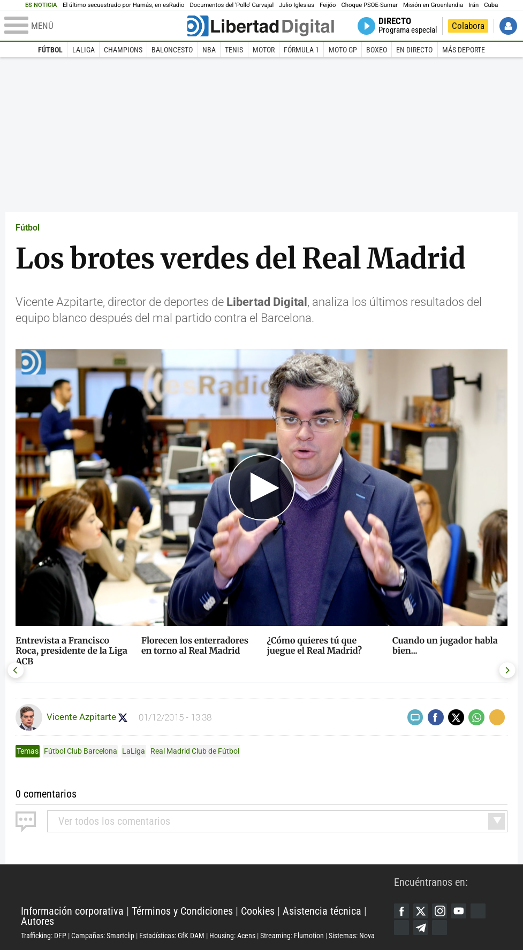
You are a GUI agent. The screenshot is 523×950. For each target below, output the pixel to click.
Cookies (258, 911)
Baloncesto (172, 49)
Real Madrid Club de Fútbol (194, 751)
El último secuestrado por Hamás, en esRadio (123, 5)
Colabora (468, 26)
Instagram (441, 910)
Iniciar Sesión (508, 26)
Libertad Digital (207, 885)
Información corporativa (72, 911)
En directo (414, 49)
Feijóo (328, 5)
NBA (209, 49)
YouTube (461, 910)
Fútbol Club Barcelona (80, 751)
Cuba (491, 5)
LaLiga (83, 49)
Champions (123, 49)
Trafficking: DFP (43, 935)
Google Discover (481, 910)
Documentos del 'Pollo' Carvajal (232, 5)
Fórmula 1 (301, 49)
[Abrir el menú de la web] (94, 26)
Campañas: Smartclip (102, 935)
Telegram (421, 928)
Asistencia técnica (322, 911)
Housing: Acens (232, 935)
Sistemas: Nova (352, 935)
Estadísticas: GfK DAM (171, 935)
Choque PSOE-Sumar (370, 5)
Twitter (421, 910)
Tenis (234, 49)
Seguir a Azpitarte (124, 717)
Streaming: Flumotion (292, 935)
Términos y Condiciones (182, 911)
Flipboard (402, 928)
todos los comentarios (114, 821)
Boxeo (376, 49)
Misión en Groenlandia (433, 5)
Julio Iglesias (296, 5)
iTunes (441, 928)
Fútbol (50, 49)
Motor (264, 49)
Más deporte (463, 49)
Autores (37, 921)
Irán (473, 5)
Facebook (402, 910)
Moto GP (343, 49)
